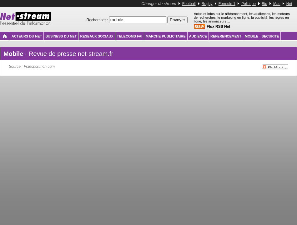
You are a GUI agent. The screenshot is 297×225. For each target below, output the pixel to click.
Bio (264, 4)
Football (189, 4)
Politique (248, 4)
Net (289, 4)
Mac (276, 4)
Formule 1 (227, 4)
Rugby (207, 4)
